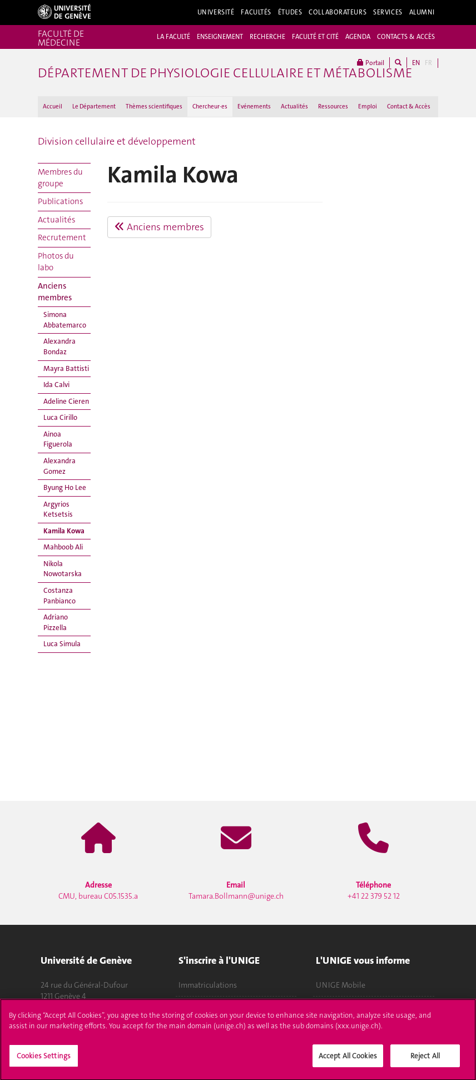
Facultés (256, 12)
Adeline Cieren (66, 401)
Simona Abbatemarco (64, 320)
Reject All (425, 1059)
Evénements (254, 106)
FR (428, 62)
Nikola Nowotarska (62, 569)
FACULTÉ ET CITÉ (315, 36)
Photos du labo (56, 261)
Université (216, 12)
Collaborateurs (337, 12)
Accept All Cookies (348, 1059)
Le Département (94, 106)
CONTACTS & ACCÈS (406, 36)
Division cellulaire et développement (117, 141)
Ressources (333, 106)
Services (388, 12)
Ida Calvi (56, 384)
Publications (60, 201)
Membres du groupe (60, 177)
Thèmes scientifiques (154, 106)
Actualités (294, 106)
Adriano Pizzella (55, 622)
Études (290, 12)
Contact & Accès (408, 106)
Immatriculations (207, 985)
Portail (370, 62)
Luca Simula (62, 643)
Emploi (367, 106)
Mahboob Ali (63, 547)
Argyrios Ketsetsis (58, 509)
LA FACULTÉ (173, 36)
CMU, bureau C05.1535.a (98, 890)
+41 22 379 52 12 (374, 890)
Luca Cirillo (60, 417)
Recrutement (62, 237)
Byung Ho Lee (64, 487)
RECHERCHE (267, 36)
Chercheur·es (209, 106)
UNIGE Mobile (340, 985)
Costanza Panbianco (59, 596)
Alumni (422, 12)
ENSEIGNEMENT (220, 36)
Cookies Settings (44, 1059)
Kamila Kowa (64, 531)
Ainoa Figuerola (57, 439)
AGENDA (357, 36)
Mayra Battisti (66, 368)
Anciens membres (55, 291)
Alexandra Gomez (59, 466)
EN (416, 62)
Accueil (52, 106)
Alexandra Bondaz (59, 346)
